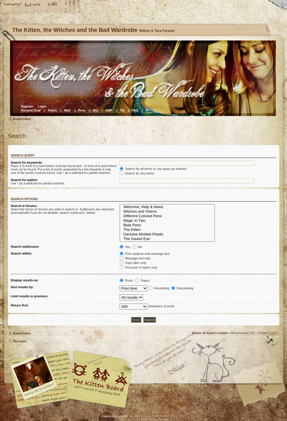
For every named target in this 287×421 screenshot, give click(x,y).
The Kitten (167, 229)
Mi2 (95, 110)
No (137, 247)
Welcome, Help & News (167, 207)
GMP (109, 110)
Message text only (135, 258)
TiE (122, 110)
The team (20, 341)
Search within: (21, 253)
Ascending (159, 288)
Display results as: (25, 280)
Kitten (52, 110)
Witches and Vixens (167, 211)
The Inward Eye (167, 239)
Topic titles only (133, 263)
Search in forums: (24, 206)
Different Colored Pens (167, 216)
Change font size (33, 4)
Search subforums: (25, 246)
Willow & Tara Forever (99, 377)
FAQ (53, 4)
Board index (143, 78)
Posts (126, 280)
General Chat (31, 110)
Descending (182, 288)
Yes (125, 247)
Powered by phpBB (115, 416)
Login (42, 106)
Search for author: (24, 180)
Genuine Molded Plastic (167, 234)
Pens (81, 110)
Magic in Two (167, 220)
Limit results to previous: (29, 296)
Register (27, 106)
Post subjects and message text (144, 253)
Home (13, 4)
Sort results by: (22, 287)
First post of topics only (138, 267)
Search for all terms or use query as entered (153, 168)
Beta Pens (167, 225)
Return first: (20, 305)
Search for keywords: (27, 162)
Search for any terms (137, 173)
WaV (67, 110)
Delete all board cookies (210, 333)
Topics (142, 280)
